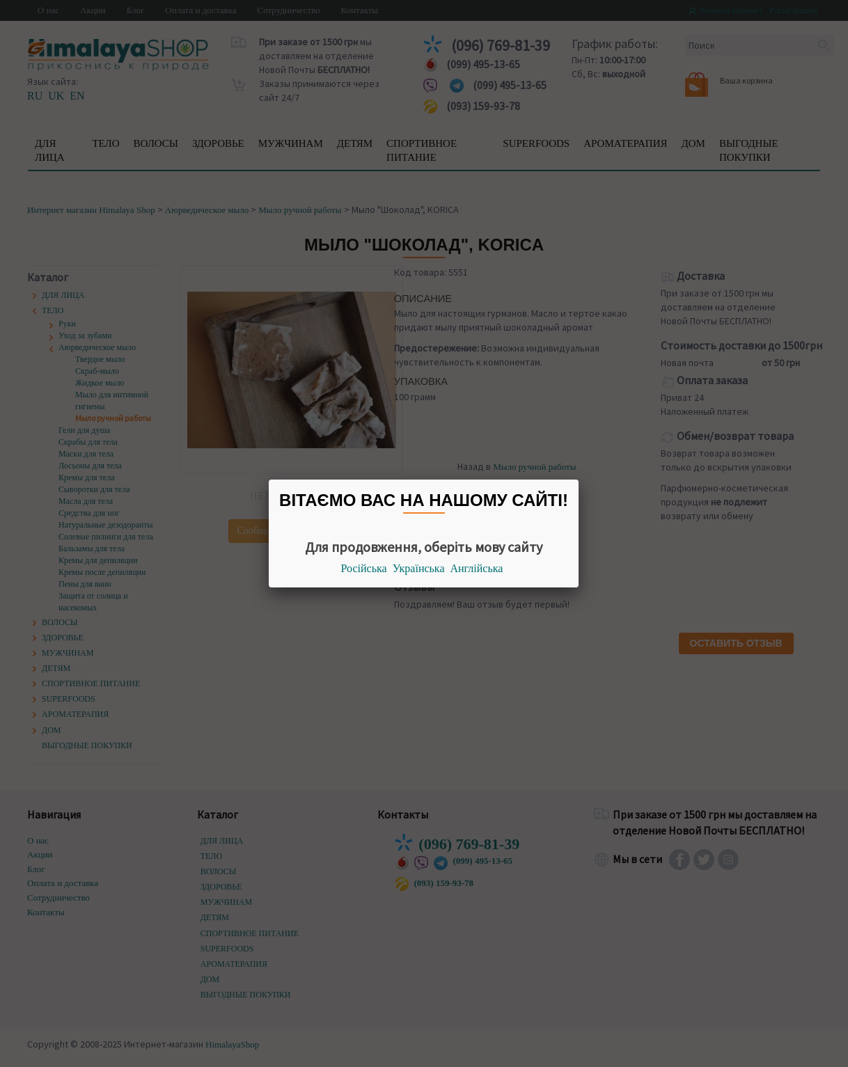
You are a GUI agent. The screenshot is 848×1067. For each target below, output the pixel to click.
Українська (419, 568)
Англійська (476, 568)
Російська (364, 568)
